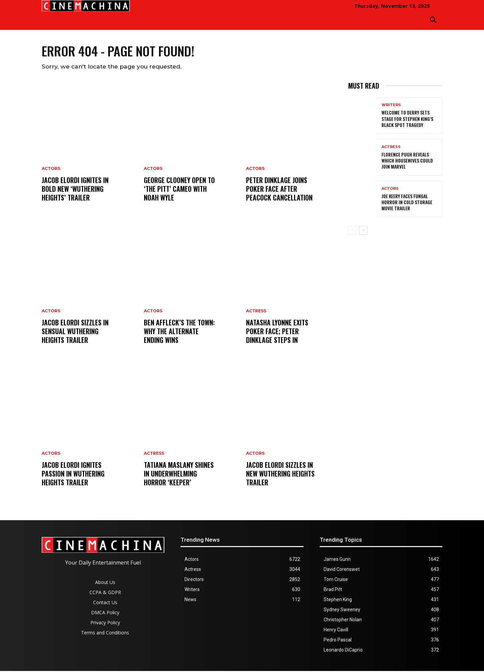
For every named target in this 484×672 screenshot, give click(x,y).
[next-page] (363, 231)
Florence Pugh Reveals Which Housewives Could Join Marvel (407, 161)
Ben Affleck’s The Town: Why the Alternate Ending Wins (179, 332)
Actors (51, 170)
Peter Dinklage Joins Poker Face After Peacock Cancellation (279, 190)
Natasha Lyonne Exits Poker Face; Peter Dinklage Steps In (277, 332)
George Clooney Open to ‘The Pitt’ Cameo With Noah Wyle (179, 190)
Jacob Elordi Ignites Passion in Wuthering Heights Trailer (73, 474)
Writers (391, 106)
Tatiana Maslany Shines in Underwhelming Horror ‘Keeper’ (179, 474)
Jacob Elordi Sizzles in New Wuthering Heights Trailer (280, 474)
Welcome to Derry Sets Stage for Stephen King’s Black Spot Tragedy (407, 119)
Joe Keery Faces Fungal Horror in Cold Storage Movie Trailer (406, 203)
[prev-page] (352, 231)
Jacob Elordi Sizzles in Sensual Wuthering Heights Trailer (75, 332)
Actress (154, 454)
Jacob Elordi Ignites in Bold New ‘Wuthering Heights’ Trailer (75, 190)
